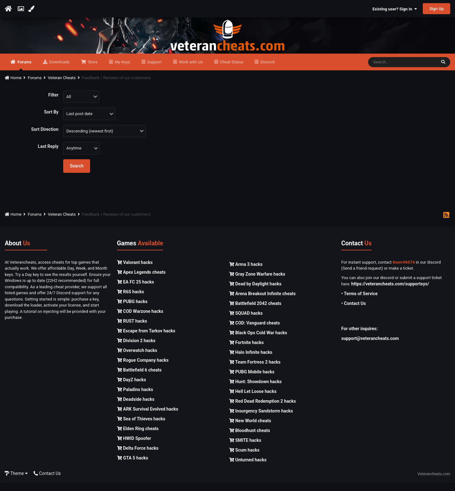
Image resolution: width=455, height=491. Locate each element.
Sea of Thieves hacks (141, 426)
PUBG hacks (132, 309)
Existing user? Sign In (395, 9)
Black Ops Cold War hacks (258, 340)
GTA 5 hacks (132, 465)
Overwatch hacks (137, 357)
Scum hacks (244, 457)
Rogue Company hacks (142, 367)
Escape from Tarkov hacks (146, 338)
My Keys (122, 69)
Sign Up (436, 8)
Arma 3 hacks (246, 272)
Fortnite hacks (246, 350)
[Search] (402, 70)
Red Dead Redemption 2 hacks (262, 409)
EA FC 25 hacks (135, 289)
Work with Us (190, 69)
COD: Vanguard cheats (254, 330)
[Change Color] (32, 9)
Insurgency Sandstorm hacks (261, 418)
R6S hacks (130, 299)
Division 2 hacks (136, 348)
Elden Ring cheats (138, 436)
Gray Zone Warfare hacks (257, 281)
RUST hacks (132, 328)
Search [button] (76, 173)
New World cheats (250, 428)
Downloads (59, 69)
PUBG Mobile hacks (251, 379)
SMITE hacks (245, 448)
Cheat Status (231, 69)
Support (154, 69)
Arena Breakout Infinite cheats (262, 301)
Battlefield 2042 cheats (255, 311)
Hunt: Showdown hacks (255, 389)
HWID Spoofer (134, 445)
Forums (24, 72)
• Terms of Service (359, 301)
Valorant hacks (135, 269)
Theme (16, 480)
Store (92, 69)
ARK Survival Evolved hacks (147, 416)
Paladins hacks (135, 397)
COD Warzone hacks (140, 318)
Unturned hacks (247, 467)
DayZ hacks (131, 387)
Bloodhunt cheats (249, 438)
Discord (266, 69)
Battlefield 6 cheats (139, 377)
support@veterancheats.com (370, 346)
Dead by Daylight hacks (255, 291)
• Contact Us (353, 311)
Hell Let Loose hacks (252, 399)
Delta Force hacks (138, 455)
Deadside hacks (136, 406)
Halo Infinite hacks (250, 360)
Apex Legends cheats (141, 279)
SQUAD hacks (246, 321)
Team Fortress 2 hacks (255, 369)
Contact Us (47, 480)
